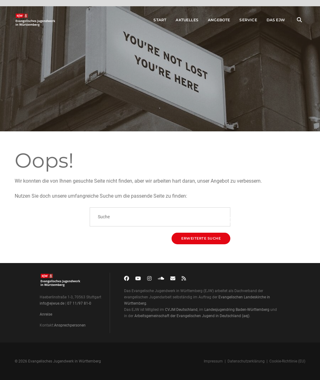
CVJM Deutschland (181, 309)
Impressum (213, 361)
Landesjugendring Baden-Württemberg (236, 309)
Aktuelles (180, 21)
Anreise (46, 314)
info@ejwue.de (52, 303)
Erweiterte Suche (201, 238)
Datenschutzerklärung (246, 361)
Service (242, 21)
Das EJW (269, 21)
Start (153, 21)
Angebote (213, 21)
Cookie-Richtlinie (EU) (287, 361)
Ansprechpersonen (70, 325)
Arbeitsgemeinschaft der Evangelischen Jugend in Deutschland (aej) (191, 316)
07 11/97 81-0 (79, 303)
